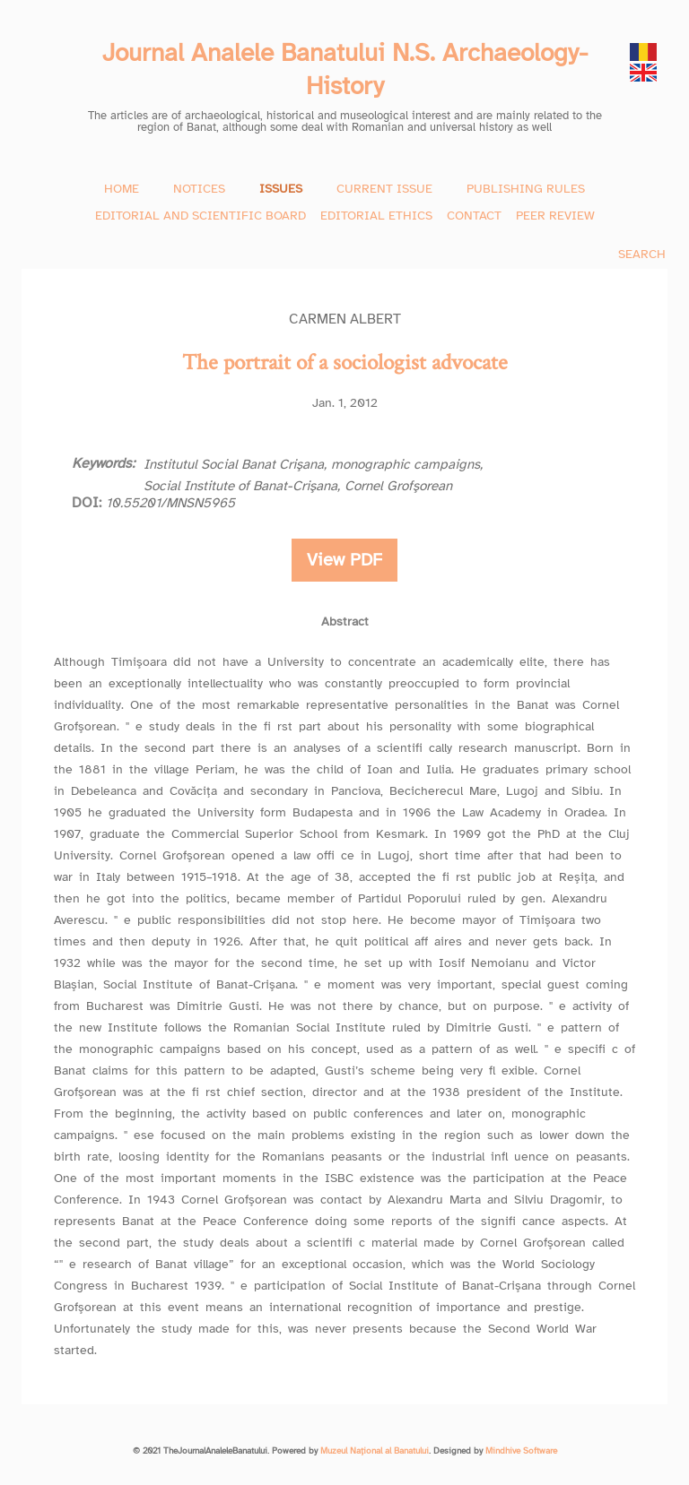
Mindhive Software (521, 1451)
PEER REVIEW (555, 215)
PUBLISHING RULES (526, 188)
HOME (121, 188)
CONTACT (474, 215)
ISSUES (280, 188)
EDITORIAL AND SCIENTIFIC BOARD (200, 215)
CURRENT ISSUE (384, 188)
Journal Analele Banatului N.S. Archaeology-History (345, 69)
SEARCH (642, 254)
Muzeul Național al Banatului (374, 1451)
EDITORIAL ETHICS (376, 215)
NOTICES (199, 188)
